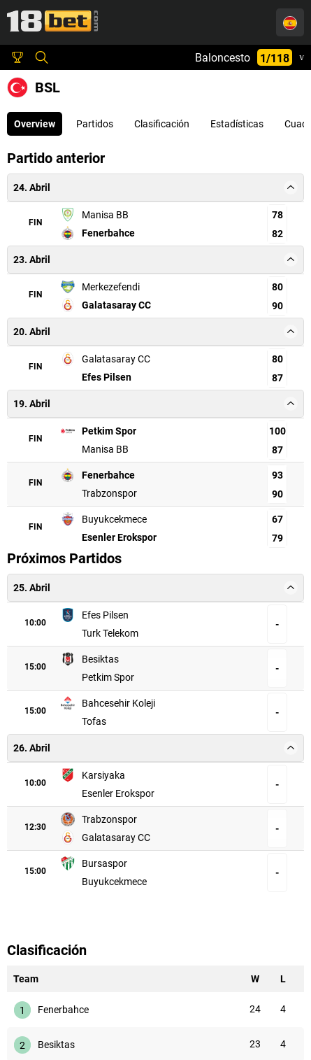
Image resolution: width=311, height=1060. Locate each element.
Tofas (221, 701)
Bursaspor (124, 849)
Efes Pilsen (106, 377)
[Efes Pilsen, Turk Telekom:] (178, 622)
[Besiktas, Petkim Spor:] (178, 661)
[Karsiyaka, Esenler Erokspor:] (178, 769)
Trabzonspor (109, 493)
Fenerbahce (108, 233)
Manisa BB (105, 214)
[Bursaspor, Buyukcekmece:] (178, 849)
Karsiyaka (125, 769)
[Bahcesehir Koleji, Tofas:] (178, 701)
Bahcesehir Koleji (110, 701)
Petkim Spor (109, 431)
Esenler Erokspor (119, 537)
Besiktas (128, 661)
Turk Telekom (237, 622)
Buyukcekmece (114, 519)
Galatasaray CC (116, 305)
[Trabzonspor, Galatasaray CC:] (178, 809)
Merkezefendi (111, 286)
